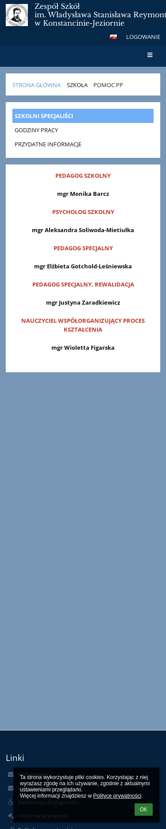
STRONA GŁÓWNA (36, 85)
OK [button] (143, 809)
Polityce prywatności (117, 796)
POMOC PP (108, 85)
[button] (113, 36)
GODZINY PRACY (36, 130)
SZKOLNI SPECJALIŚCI (44, 116)
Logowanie (143, 37)
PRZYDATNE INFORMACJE (48, 144)
